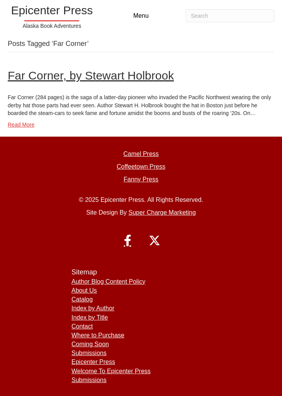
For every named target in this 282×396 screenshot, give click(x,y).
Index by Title (89, 317)
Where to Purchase (97, 335)
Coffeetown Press (141, 166)
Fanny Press (141, 179)
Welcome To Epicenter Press (111, 371)
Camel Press (141, 154)
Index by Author (92, 308)
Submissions (89, 353)
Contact (82, 326)
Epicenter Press (93, 362)
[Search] (230, 15)
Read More (21, 125)
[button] (127, 240)
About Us (84, 290)
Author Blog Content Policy (108, 281)
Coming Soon (90, 344)
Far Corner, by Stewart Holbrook (91, 75)
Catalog (82, 299)
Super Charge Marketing (162, 212)
